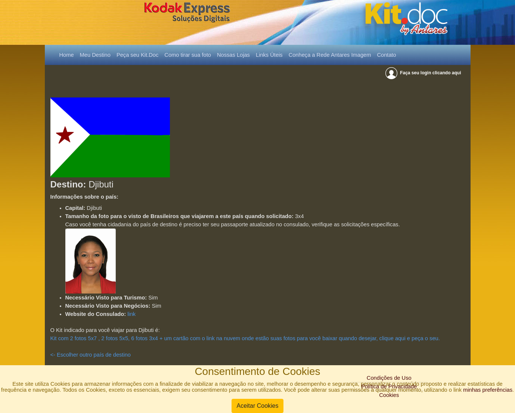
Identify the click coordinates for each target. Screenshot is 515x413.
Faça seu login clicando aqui (423, 72)
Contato (386, 55)
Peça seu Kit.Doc (137, 55)
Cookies (389, 395)
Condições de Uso (389, 378)
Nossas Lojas (233, 55)
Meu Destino (95, 55)
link (131, 314)
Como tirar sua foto (187, 55)
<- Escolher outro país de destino (90, 355)
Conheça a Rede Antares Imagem (330, 55)
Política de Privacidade (389, 386)
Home (68, 54)
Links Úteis (269, 55)
